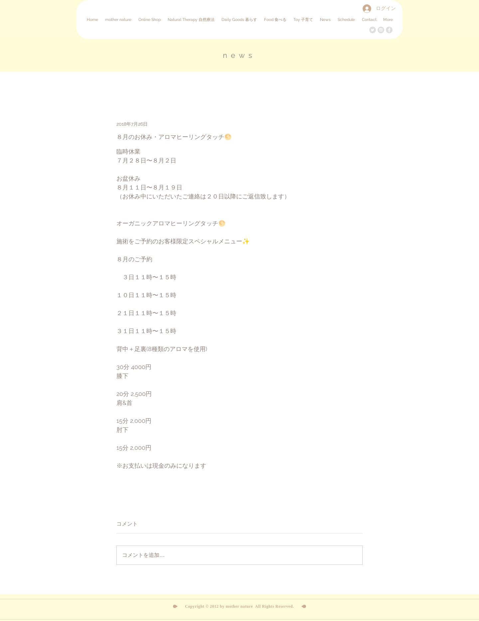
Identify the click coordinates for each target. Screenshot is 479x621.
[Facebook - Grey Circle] (389, 30)
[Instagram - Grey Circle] (381, 30)
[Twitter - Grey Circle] (372, 30)
